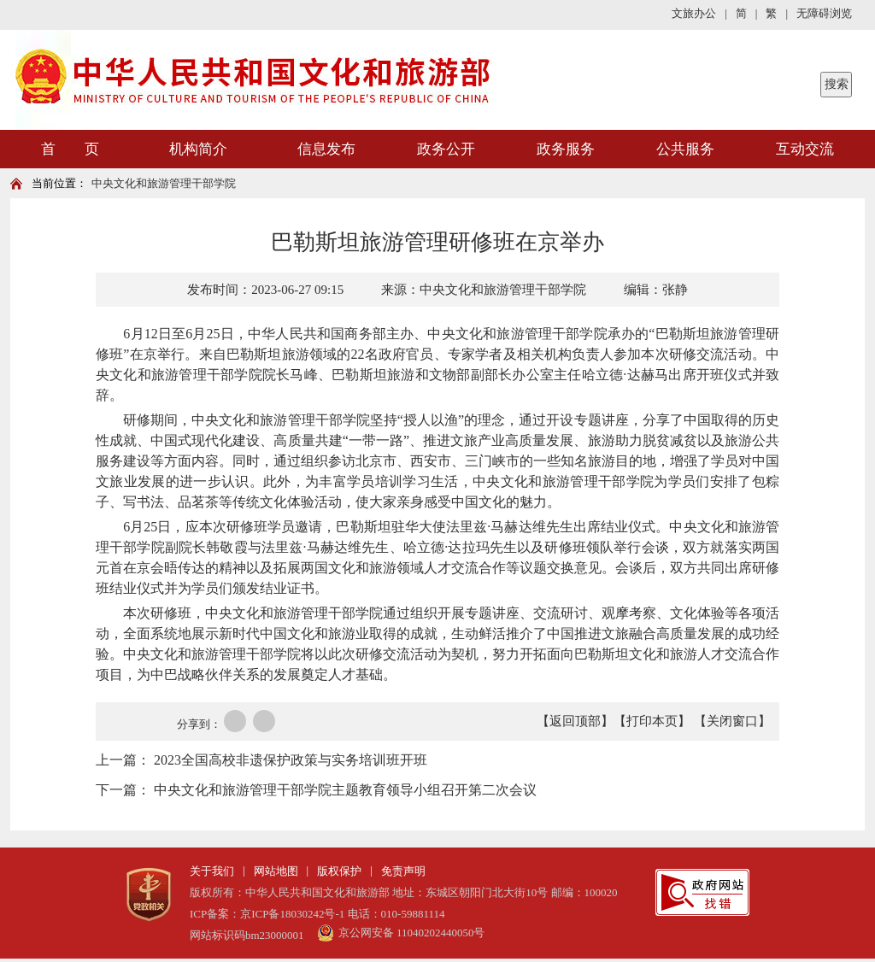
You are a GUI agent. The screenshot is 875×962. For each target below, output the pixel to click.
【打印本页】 (652, 721)
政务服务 (566, 149)
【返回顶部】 (575, 721)
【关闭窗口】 (732, 721)
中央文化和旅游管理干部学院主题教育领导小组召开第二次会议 (345, 790)
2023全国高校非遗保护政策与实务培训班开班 (290, 760)
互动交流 (805, 149)
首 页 (70, 149)
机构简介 (198, 149)
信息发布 (326, 149)
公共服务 (685, 149)
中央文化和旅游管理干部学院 (163, 183)
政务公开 (446, 149)
